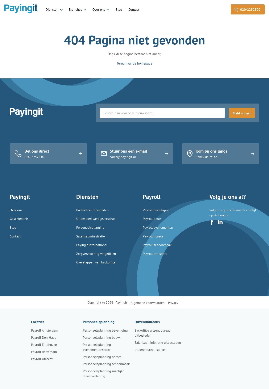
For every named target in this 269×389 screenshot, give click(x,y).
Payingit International (91, 250)
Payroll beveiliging (156, 216)
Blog (119, 9)
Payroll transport (155, 259)
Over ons (98, 9)
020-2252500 (250, 9)
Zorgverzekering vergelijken (96, 259)
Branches (75, 9)
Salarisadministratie (90, 242)
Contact (133, 9)
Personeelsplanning (90, 233)
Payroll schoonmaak (157, 250)
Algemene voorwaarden (148, 303)
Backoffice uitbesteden (92, 216)
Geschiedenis (19, 224)
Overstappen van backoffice (96, 268)
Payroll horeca (153, 242)
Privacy (173, 303)
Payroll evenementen (158, 233)
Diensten (52, 9)
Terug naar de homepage (134, 63)
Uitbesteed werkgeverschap (96, 224)
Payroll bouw (152, 224)
